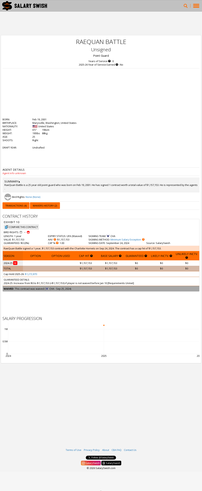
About (105, 450)
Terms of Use (73, 450)
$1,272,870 (31, 274)
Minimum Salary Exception (125, 239)
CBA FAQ (116, 450)
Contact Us (130, 450)
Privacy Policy (92, 450)
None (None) (33, 197)
